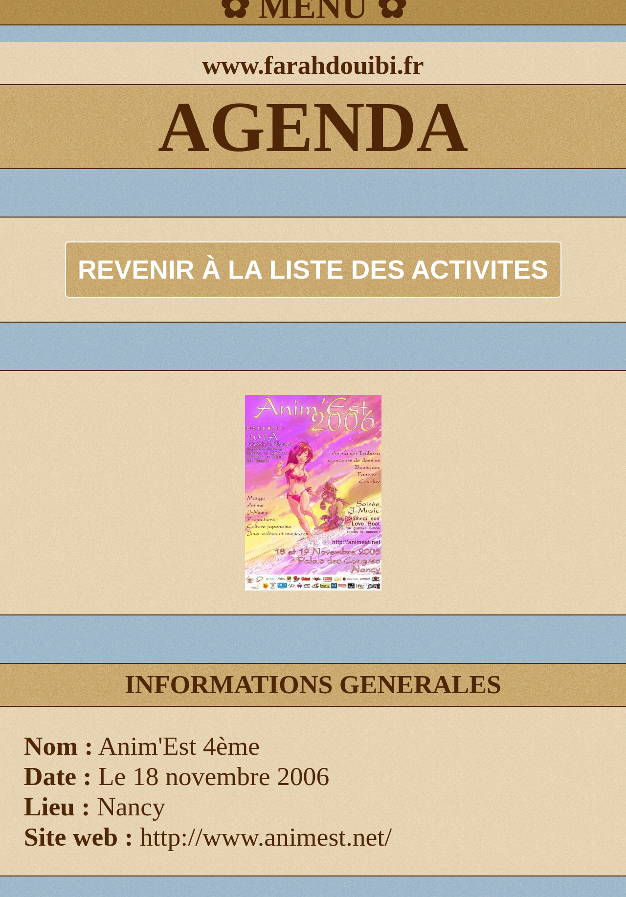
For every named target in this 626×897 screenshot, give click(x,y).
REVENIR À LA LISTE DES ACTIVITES (313, 269)
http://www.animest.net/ (266, 837)
